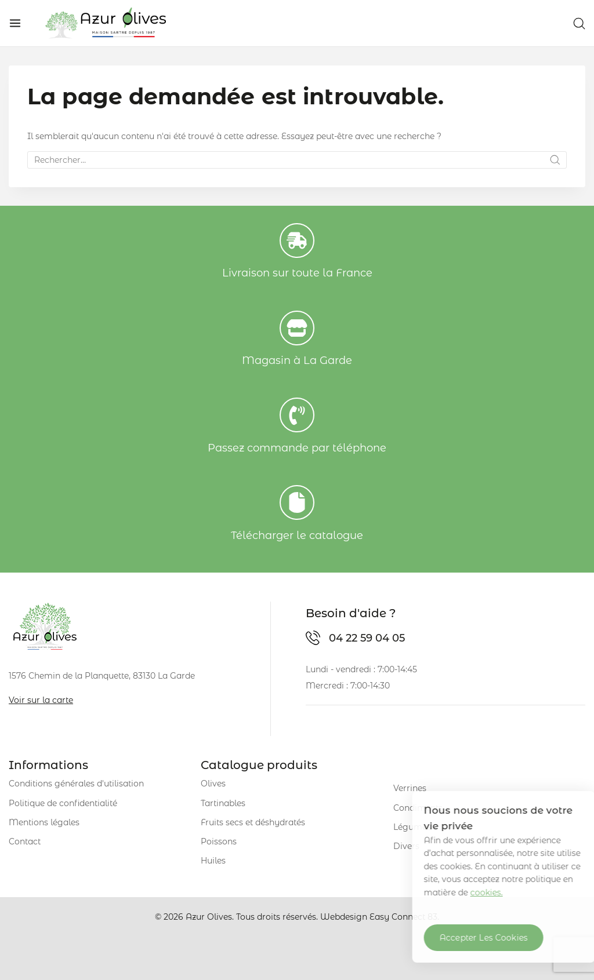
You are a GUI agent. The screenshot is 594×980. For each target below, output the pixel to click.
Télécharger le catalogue (297, 535)
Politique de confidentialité (63, 803)
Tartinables (223, 803)
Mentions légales (44, 822)
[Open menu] (15, 23)
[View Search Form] (579, 23)
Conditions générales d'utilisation (76, 783)
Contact (25, 841)
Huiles (213, 860)
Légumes (412, 827)
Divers (406, 846)
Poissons (219, 841)
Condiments (418, 808)
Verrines (409, 788)
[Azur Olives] (105, 23)
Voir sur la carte (41, 700)
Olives (213, 783)
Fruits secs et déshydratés (253, 822)
